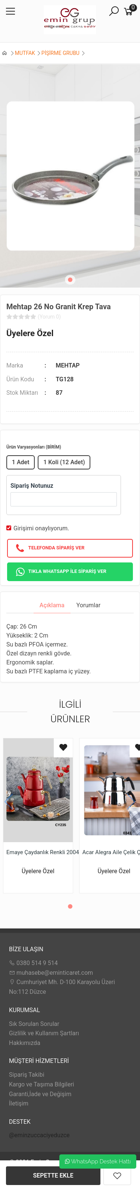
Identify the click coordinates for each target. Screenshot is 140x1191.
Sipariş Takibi (26, 1074)
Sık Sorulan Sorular (34, 1023)
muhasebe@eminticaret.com (51, 972)
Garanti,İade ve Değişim (40, 1094)
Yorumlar (89, 605)
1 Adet (20, 462)
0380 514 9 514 (33, 963)
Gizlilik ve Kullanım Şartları (44, 1033)
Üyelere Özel (29, 333)
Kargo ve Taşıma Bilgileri (41, 1084)
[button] (70, 279)
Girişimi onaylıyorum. (41, 528)
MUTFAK (25, 53)
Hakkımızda (24, 1042)
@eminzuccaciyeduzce (39, 1135)
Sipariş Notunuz (31, 485)
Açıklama (52, 605)
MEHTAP (68, 365)
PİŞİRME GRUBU (60, 53)
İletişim (18, 1103)
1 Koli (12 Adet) (64, 462)
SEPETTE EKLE (53, 1175)
